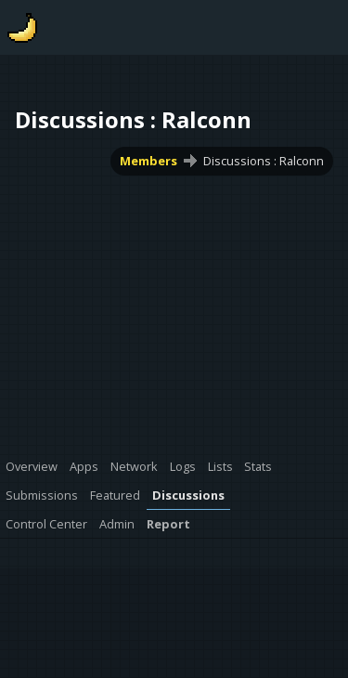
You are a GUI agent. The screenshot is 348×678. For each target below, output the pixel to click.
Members (148, 160)
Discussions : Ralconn (263, 160)
